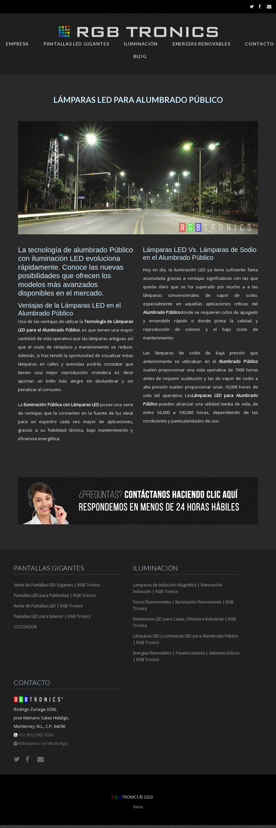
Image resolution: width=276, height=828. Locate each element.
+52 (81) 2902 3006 (35, 735)
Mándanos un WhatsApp (43, 743)
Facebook (259, 6)
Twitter (250, 6)
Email (41, 759)
